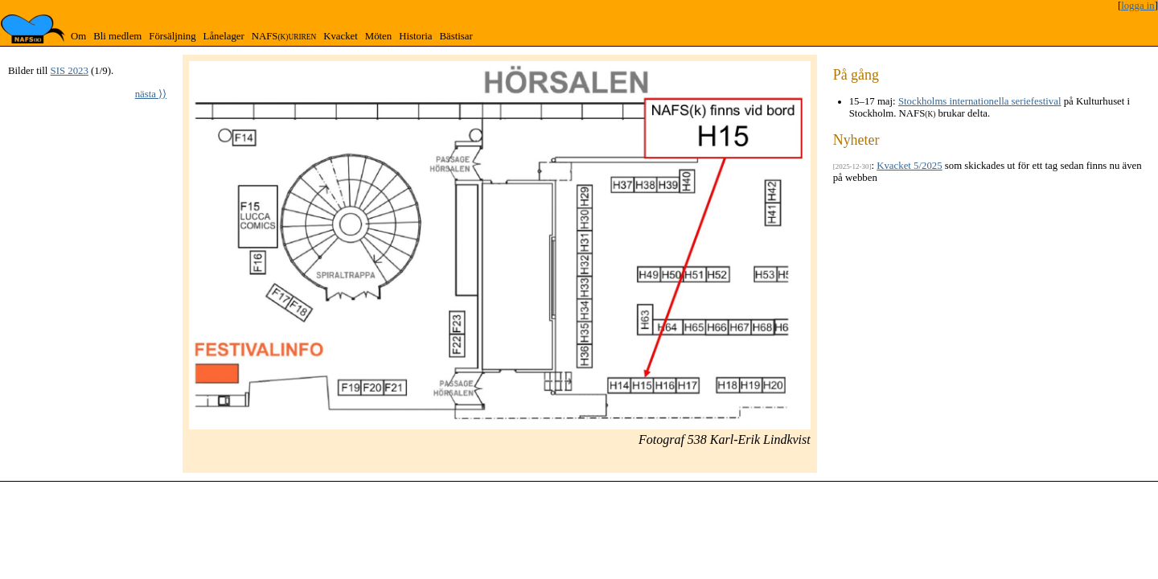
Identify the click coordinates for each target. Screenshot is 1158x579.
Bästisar (455, 36)
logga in (1138, 5)
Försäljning (172, 36)
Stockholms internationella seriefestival (980, 101)
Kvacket (340, 36)
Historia (415, 36)
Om (78, 36)
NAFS (284, 36)
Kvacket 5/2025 (909, 165)
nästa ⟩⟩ (151, 94)
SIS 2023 (69, 70)
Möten (378, 36)
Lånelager (223, 36)
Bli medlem (117, 36)
